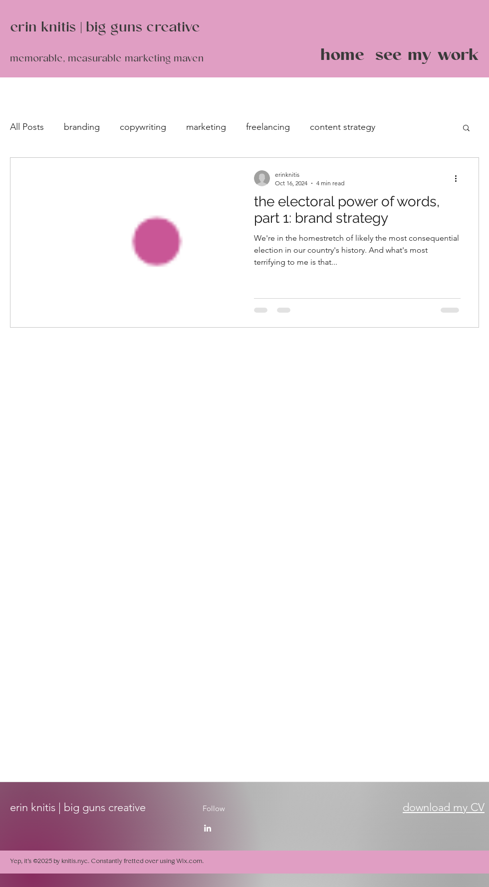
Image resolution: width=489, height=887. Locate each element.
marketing (206, 126)
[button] (466, 128)
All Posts (27, 126)
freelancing (268, 126)
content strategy (342, 126)
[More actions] (459, 178)
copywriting (143, 126)
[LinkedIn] (208, 828)
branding (82, 126)
